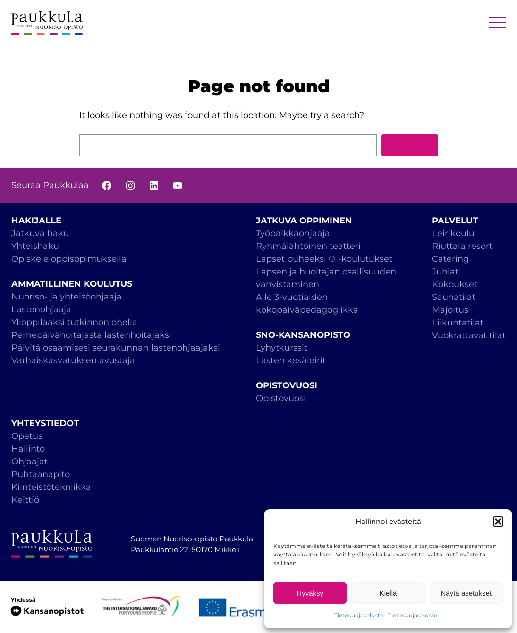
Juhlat (445, 271)
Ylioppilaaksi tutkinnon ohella (74, 322)
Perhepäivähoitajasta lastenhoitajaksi (91, 335)
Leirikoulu (453, 233)
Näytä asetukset (466, 593)
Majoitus (450, 310)
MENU (497, 23)
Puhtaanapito (40, 474)
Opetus (26, 436)
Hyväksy (310, 593)
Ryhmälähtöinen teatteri (309, 246)
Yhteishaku (35, 246)
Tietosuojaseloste (358, 615)
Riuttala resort (462, 246)
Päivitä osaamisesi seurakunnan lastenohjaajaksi (115, 347)
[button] (498, 521)
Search (410, 145)
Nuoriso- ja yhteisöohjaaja (66, 296)
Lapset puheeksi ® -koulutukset (324, 259)
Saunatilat (453, 297)
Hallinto (28, 449)
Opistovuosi (281, 398)
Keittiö (25, 500)
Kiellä (388, 593)
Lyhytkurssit (281, 347)
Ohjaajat (29, 461)
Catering (450, 259)
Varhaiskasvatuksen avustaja (73, 360)
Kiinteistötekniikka (51, 487)
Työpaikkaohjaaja (293, 233)
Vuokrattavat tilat (469, 335)
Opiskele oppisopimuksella (69, 259)
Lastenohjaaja (41, 309)
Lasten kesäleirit (291, 360)
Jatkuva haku (40, 233)
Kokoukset (454, 284)
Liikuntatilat (457, 322)
